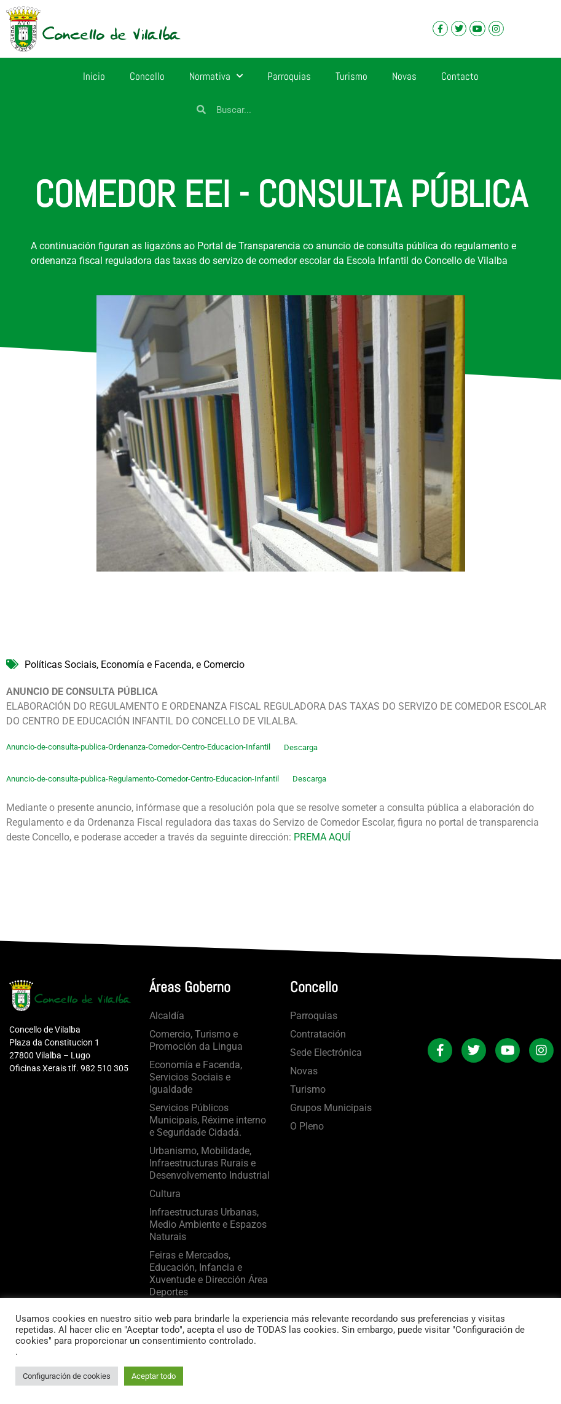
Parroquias (289, 76)
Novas (404, 76)
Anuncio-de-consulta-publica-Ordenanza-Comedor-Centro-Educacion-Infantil (138, 747)
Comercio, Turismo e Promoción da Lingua (196, 1040)
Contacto (460, 76)
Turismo (351, 76)
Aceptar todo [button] (153, 1376)
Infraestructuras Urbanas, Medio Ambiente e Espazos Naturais (208, 1224)
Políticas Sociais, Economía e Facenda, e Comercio (135, 664)
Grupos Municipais (331, 1108)
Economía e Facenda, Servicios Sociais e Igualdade (195, 1077)
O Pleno (307, 1126)
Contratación (318, 1034)
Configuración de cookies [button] (67, 1376)
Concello (147, 76)
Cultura (165, 1194)
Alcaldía (166, 1016)
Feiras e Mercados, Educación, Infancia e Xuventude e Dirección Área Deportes (208, 1273)
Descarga (301, 747)
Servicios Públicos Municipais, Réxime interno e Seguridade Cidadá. (207, 1120)
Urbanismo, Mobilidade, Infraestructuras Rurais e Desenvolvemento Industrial (209, 1163)
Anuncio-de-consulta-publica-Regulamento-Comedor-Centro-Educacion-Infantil (142, 778)
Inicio (94, 76)
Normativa (216, 76)
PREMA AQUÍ (322, 837)
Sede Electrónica (326, 1052)
